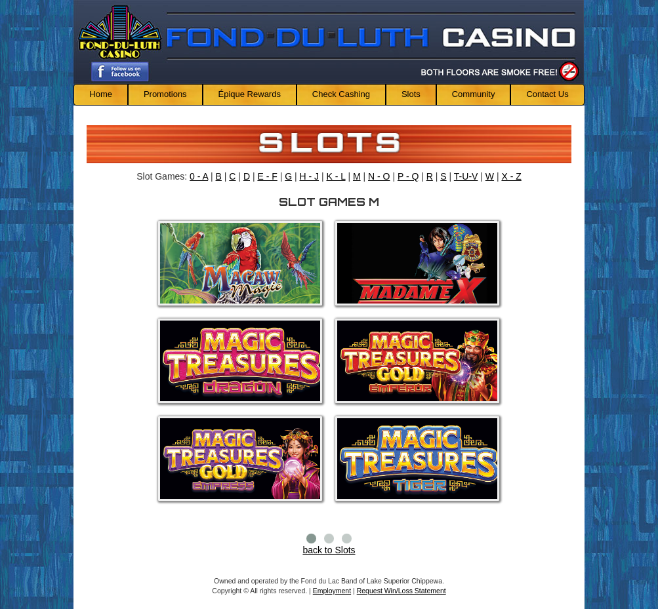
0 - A (199, 176)
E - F (267, 176)
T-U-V (466, 176)
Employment (332, 591)
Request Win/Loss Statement (401, 591)
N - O (379, 176)
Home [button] (100, 94)
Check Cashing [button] (341, 94)
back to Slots (328, 550)
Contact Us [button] (547, 94)
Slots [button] (411, 94)
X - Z (511, 176)
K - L (335, 176)
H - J (309, 176)
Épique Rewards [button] (249, 94)
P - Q (408, 176)
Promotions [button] (165, 94)
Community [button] (473, 94)
